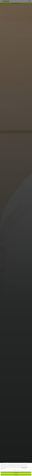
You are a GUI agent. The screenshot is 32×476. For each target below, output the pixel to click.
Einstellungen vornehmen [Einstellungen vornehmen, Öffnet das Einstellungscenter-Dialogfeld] (16, 470)
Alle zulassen (16, 474)
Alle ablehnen (16, 472)
